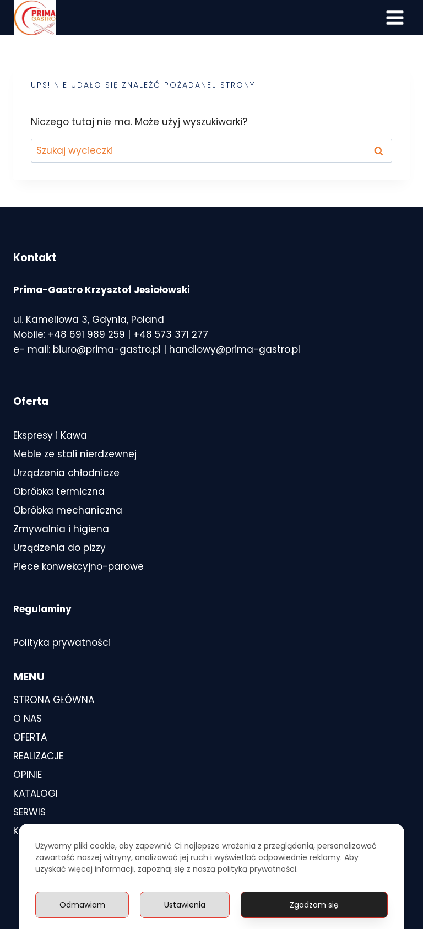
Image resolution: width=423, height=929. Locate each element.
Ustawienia (184, 904)
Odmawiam (82, 904)
